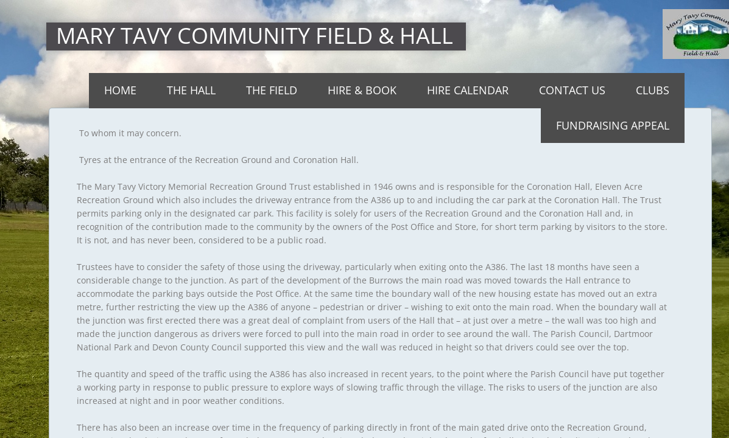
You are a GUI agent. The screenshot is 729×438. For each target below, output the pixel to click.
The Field (271, 90)
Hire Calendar (468, 90)
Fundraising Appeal (612, 125)
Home (120, 90)
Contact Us (572, 90)
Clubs (652, 90)
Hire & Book (362, 90)
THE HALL (191, 90)
